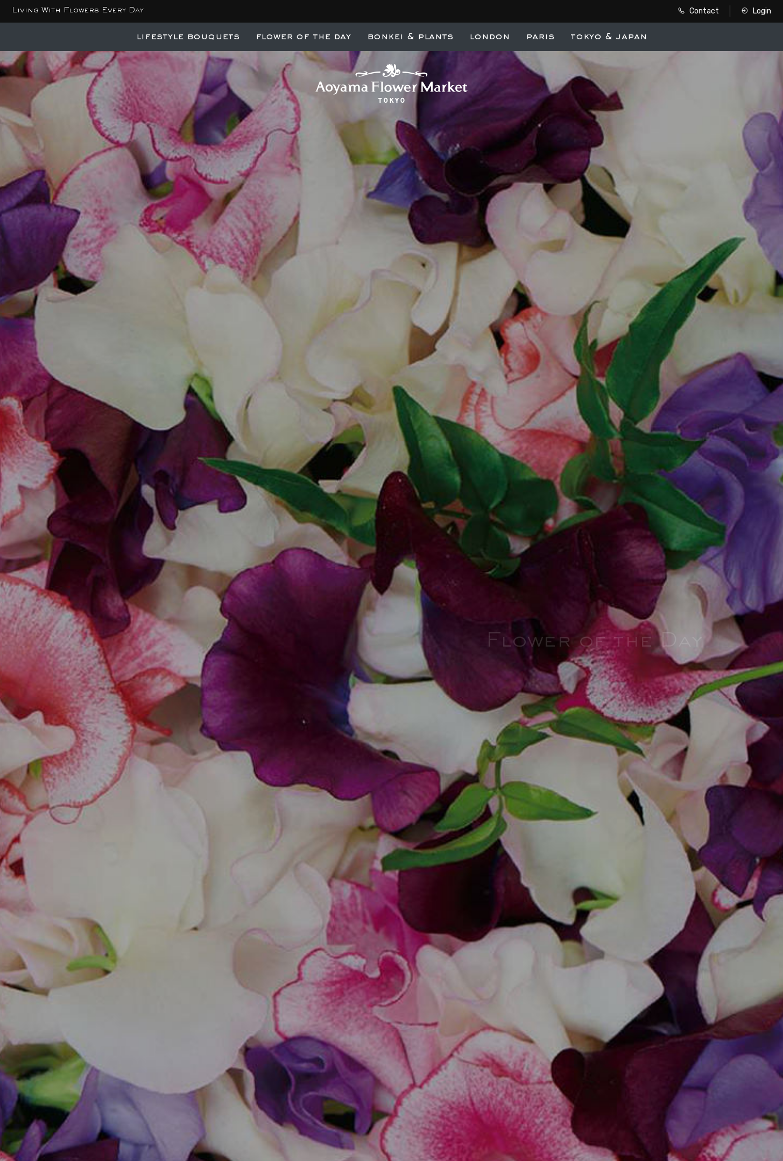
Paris (540, 37)
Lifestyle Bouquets (187, 37)
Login (756, 11)
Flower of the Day (303, 37)
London (489, 37)
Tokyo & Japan (608, 37)
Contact (698, 11)
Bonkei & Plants (410, 37)
